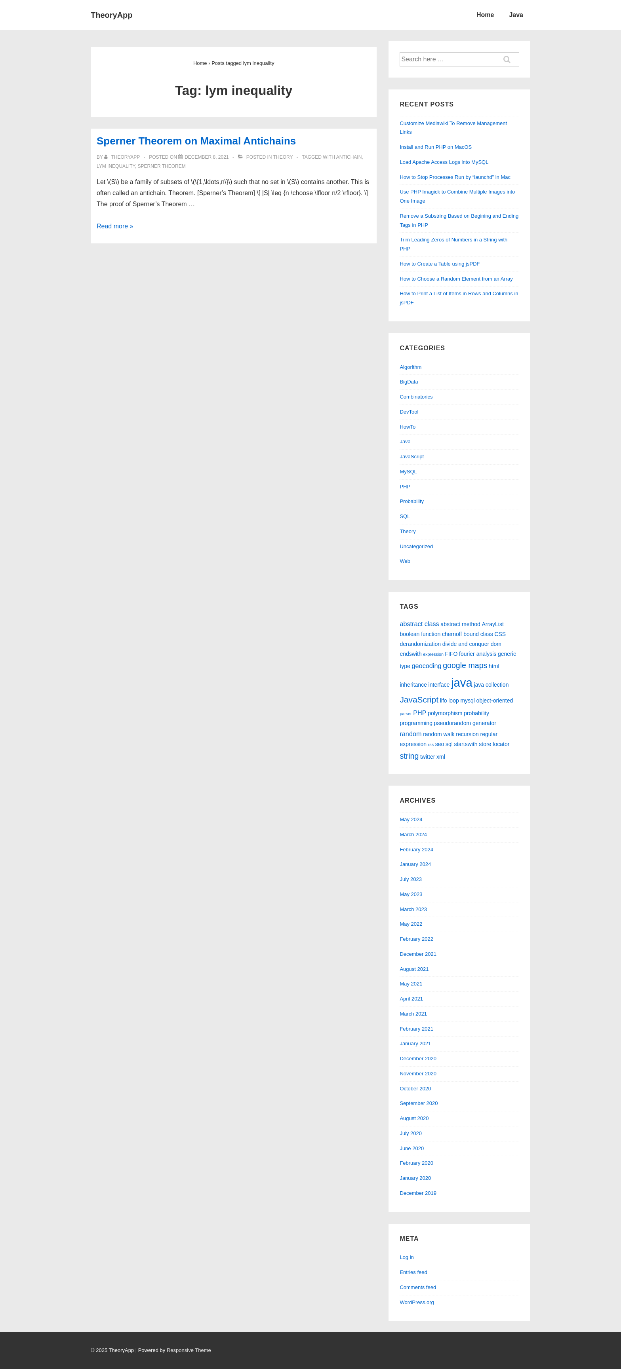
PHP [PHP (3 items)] (419, 712)
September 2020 (419, 1103)
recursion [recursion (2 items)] (467, 734)
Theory (283, 157)
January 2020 (415, 1178)
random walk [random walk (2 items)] (438, 734)
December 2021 (418, 954)
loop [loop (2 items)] (453, 700)
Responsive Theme (189, 1350)
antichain (349, 157)
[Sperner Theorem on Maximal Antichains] (207, 157)
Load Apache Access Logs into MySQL (444, 162)
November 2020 (418, 1074)
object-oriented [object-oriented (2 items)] (494, 700)
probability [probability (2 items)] (476, 713)
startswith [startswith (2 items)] (465, 744)
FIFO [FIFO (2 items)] (451, 654)
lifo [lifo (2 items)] (443, 700)
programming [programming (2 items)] (416, 723)
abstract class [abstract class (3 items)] (419, 623)
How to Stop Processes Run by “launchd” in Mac (455, 177)
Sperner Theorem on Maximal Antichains (196, 141)
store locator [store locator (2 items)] (494, 744)
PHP (405, 487)
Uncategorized (416, 546)
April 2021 (411, 999)
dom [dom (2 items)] (496, 644)
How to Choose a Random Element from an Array (456, 279)
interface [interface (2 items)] (439, 685)
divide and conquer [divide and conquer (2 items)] (465, 644)
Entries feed (413, 1272)
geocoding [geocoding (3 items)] (427, 665)
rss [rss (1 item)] (431, 744)
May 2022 (411, 924)
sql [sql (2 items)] (449, 744)
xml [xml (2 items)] (440, 757)
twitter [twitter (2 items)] (427, 757)
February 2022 (416, 939)
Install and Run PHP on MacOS (436, 147)
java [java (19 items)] (461, 682)
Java (516, 14)
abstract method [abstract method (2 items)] (460, 624)
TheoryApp (112, 15)
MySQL (408, 472)
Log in (406, 1257)
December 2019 (418, 1193)
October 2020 (415, 1089)
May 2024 (411, 819)
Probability (412, 501)
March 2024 (413, 834)
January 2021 (415, 1043)
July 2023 (411, 879)
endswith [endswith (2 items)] (410, 654)
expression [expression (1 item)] (433, 654)
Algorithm (410, 367)
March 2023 (413, 909)
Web (405, 561)
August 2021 (414, 969)
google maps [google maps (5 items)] (465, 665)
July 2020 (411, 1133)
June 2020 (412, 1148)
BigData (409, 382)
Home (485, 14)
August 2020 (414, 1118)
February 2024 (416, 850)
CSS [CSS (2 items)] (500, 634)
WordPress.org (417, 1302)
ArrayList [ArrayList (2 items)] (492, 624)
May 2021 (411, 984)
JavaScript (412, 456)
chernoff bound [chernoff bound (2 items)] (460, 634)
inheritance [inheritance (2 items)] (413, 685)
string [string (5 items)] (409, 756)
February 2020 (416, 1163)
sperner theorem (162, 166)
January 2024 (415, 864)
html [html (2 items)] (494, 666)
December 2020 (418, 1058)
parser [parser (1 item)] (405, 713)
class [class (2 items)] (486, 634)
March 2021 (413, 1014)
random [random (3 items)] (410, 733)
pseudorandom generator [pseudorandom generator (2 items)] (465, 723)
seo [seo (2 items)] (439, 744)
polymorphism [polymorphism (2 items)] (445, 713)
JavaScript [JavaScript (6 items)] (419, 699)
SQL (405, 516)
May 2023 (411, 894)
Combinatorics (416, 397)
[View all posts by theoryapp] (122, 157)
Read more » (115, 226)
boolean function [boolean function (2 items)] (420, 634)
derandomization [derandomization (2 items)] (420, 644)
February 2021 (416, 1029)
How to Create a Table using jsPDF (440, 264)
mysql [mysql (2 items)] (467, 700)
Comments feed (418, 1287)
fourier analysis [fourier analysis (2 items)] (477, 654)
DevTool (409, 412)
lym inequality (116, 166)
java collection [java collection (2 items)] (491, 685)
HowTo (407, 427)
